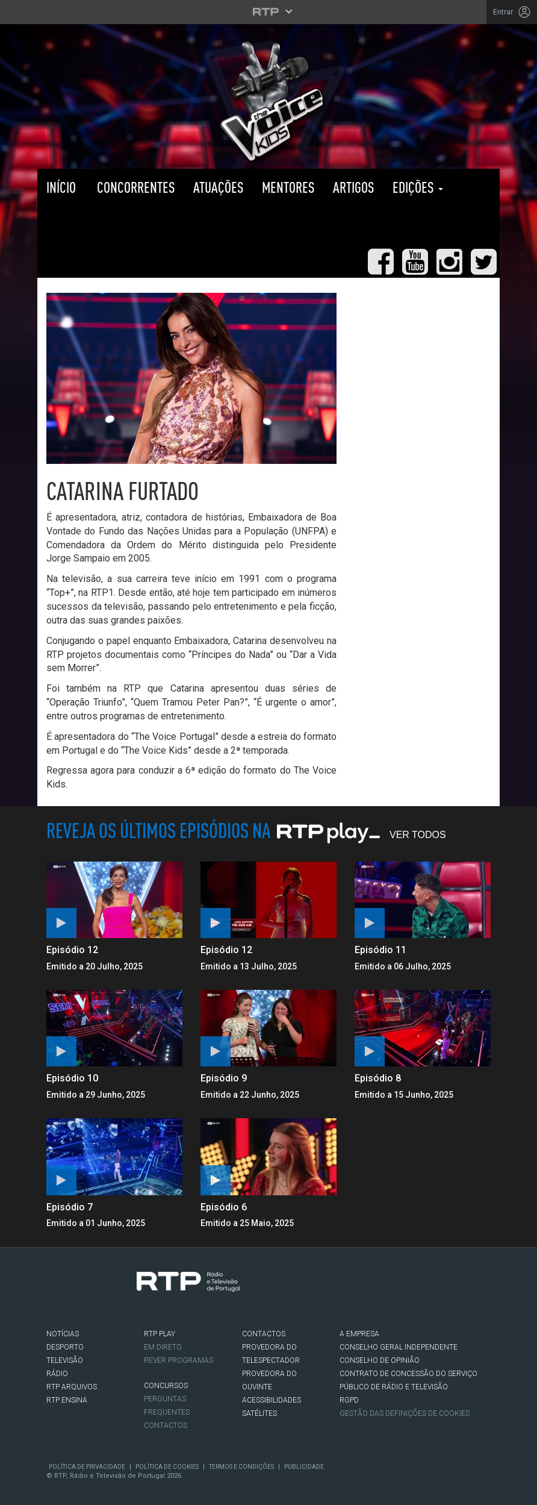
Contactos (165, 1425)
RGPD (349, 1400)
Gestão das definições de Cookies (405, 1413)
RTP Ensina (66, 1400)
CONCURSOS (166, 1385)
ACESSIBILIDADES (271, 1400)
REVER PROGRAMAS (178, 1360)
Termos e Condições (241, 1466)
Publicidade (304, 1466)
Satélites (259, 1413)
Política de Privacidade (87, 1466)
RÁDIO (57, 1373)
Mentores (288, 187)
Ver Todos (418, 835)
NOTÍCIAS (62, 1334)
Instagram (89, 1320)
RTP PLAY (97, 224)
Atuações (218, 187)
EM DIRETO (163, 1347)
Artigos (353, 187)
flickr (125, 1320)
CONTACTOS (263, 1334)
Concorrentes (134, 187)
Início (61, 187)
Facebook (53, 1320)
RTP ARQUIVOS (71, 1387)
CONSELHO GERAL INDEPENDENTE (399, 1347)
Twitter (71, 1320)
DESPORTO (65, 1347)
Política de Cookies (167, 1466)
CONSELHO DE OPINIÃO (380, 1360)
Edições (418, 187)
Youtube (107, 1320)
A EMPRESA (359, 1334)
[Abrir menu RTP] (269, 11)
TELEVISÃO (64, 1360)
